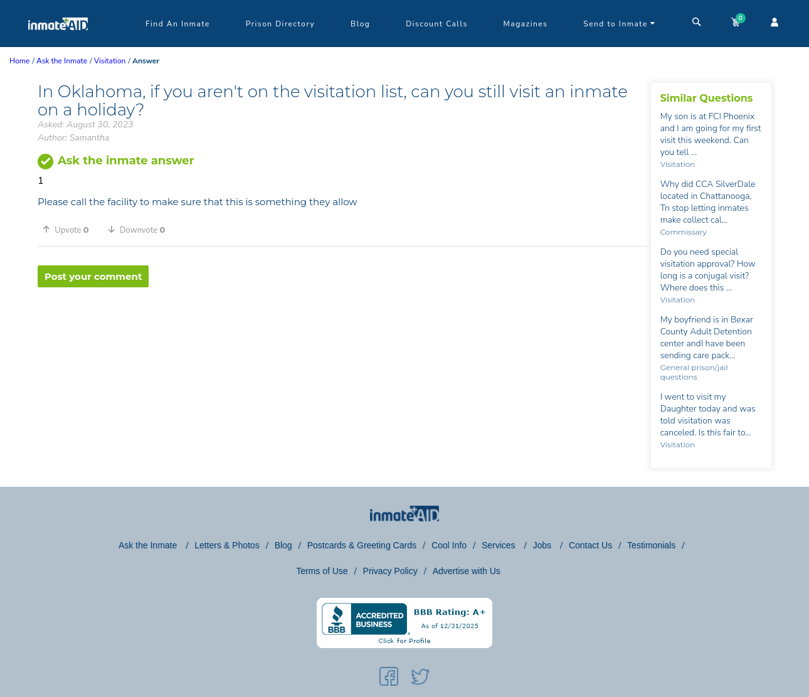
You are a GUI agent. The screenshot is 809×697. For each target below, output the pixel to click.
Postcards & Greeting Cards (361, 545)
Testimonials (651, 545)
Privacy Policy (390, 571)
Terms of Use (321, 571)
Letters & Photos (227, 545)
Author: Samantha (73, 138)
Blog (360, 24)
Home (19, 61)
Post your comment (93, 276)
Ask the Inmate (149, 545)
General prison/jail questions (694, 372)
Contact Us (590, 545)
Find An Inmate (177, 24)
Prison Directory (280, 24)
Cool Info (449, 545)
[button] (70, 230)
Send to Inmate (619, 24)
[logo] (58, 44)
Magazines (526, 24)
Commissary (683, 232)
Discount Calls (436, 24)
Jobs (542, 545)
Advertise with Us (466, 571)
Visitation (677, 164)
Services (500, 545)
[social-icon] (388, 679)
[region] (344, 328)
